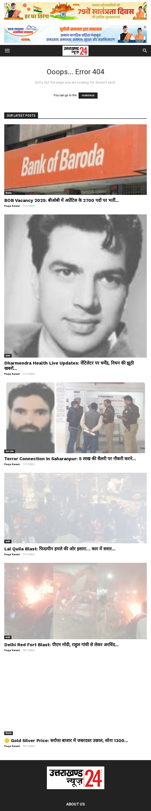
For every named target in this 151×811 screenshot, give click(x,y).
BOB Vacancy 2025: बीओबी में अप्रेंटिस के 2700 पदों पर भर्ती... (61, 200)
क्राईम (7, 541)
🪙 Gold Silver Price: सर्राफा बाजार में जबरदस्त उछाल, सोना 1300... (66, 729)
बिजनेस (8, 193)
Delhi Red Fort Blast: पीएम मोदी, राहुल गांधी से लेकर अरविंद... (61, 639)
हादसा (7, 355)
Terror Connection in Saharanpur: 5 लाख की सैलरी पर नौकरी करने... (70, 458)
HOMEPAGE (88, 95)
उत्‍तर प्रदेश (9, 451)
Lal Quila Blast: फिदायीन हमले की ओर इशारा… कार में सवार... (60, 548)
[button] (7, 50)
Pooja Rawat (12, 205)
